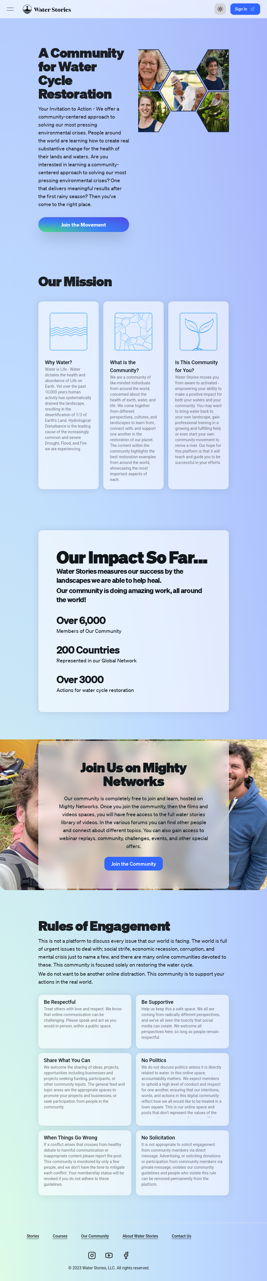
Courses (60, 1236)
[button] (83, 224)
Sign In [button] (245, 9)
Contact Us (181, 1236)
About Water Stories (140, 1236)
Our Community (95, 1236)
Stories (33, 1236)
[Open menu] (10, 9)
